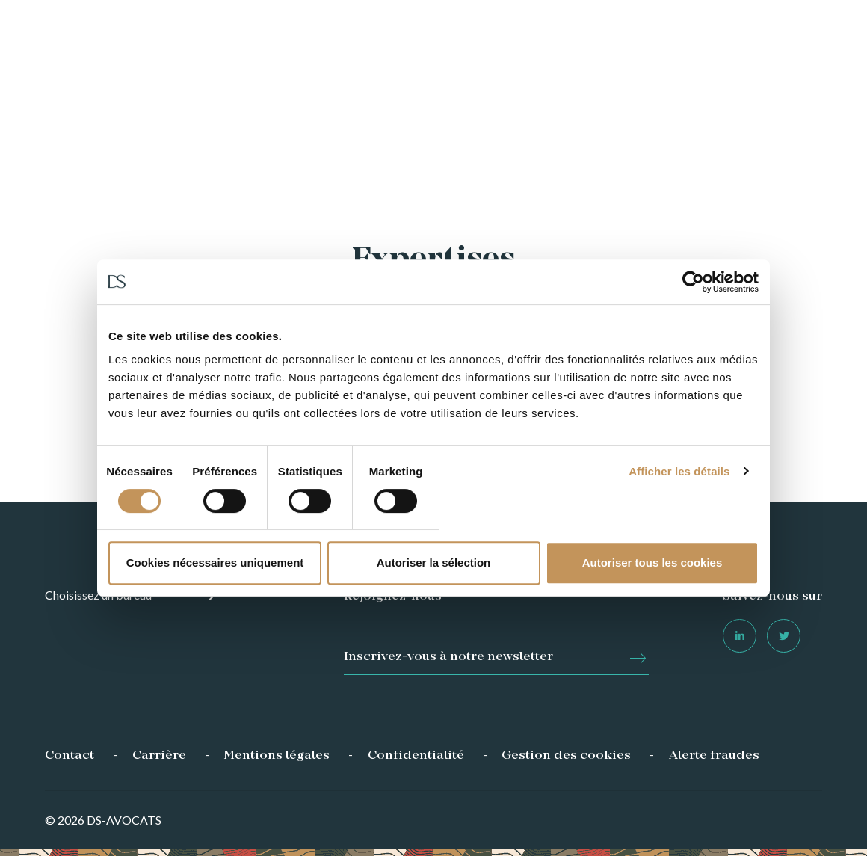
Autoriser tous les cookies (652, 562)
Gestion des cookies (566, 755)
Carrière (159, 755)
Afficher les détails (679, 471)
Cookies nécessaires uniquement (215, 562)
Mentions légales (276, 755)
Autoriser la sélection (434, 562)
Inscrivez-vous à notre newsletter (448, 657)
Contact (69, 755)
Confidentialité (416, 755)
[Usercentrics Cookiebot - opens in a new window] (693, 282)
